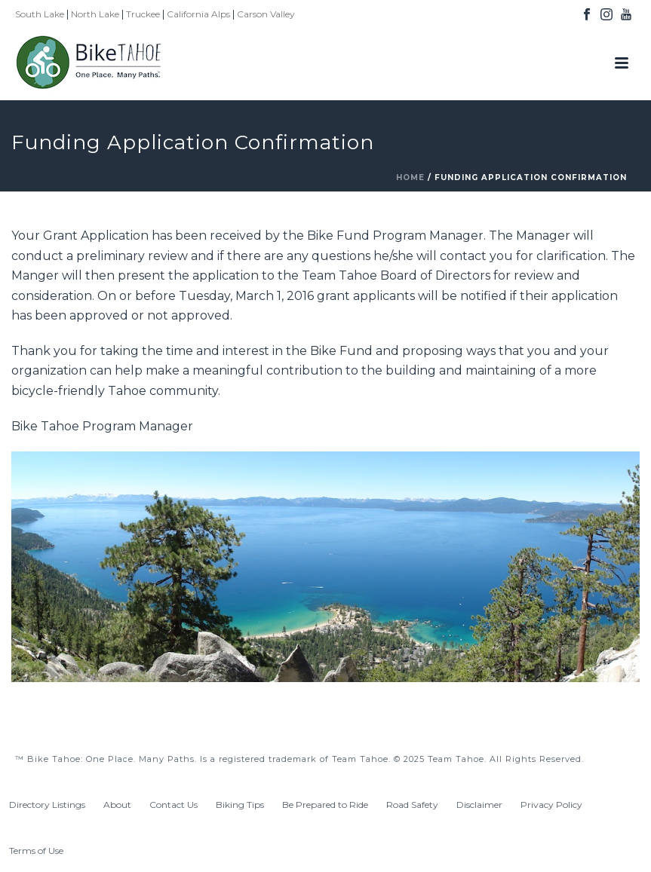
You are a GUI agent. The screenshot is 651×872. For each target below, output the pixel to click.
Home (410, 177)
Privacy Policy (551, 804)
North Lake (95, 14)
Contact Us (173, 804)
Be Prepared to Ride (325, 804)
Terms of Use (36, 850)
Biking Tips (240, 804)
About (117, 804)
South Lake (39, 14)
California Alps (198, 14)
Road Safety (412, 804)
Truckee (143, 14)
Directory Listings (47, 804)
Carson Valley (266, 14)
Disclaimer (479, 804)
